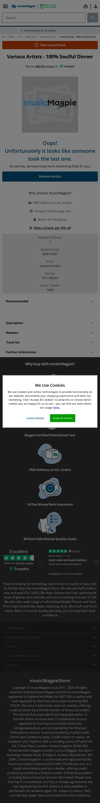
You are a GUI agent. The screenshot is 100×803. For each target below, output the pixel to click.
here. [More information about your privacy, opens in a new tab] (56, 407)
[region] (49, 401)
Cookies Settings (35, 417)
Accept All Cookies (62, 418)
